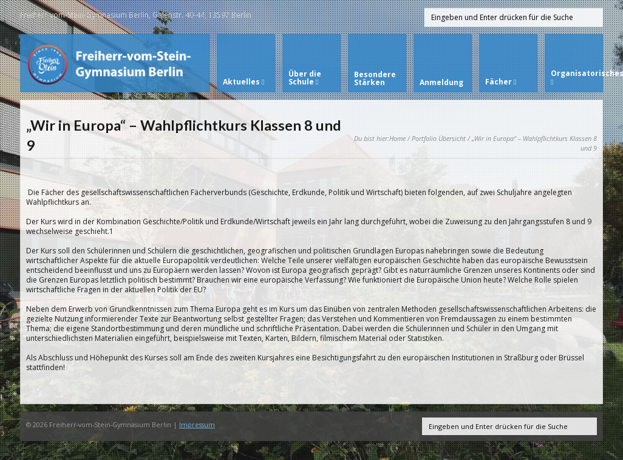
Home (397, 138)
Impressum (197, 424)
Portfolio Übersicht (439, 138)
